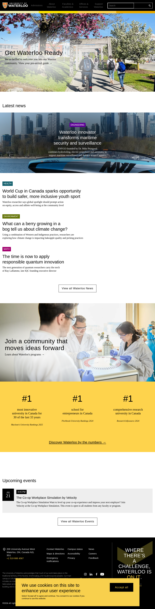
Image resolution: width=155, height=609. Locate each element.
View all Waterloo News (77, 288)
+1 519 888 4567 (15, 558)
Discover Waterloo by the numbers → (77, 442)
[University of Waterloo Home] (15, 5)
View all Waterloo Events (77, 521)
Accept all (121, 587)
